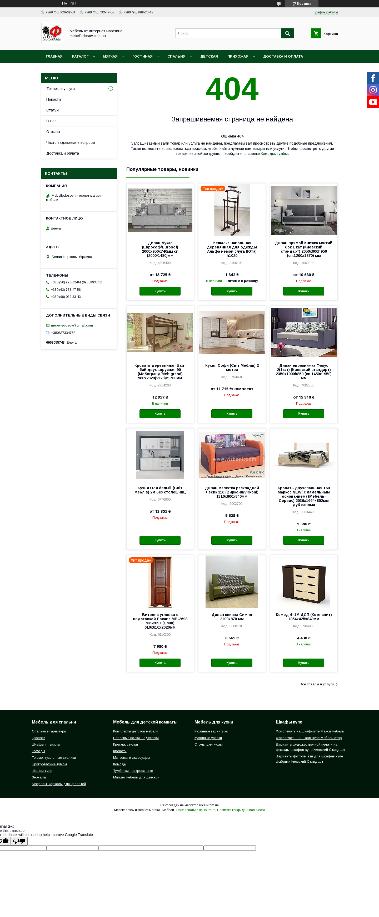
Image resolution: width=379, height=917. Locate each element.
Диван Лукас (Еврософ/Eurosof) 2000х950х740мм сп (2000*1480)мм (160, 249)
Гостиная (142, 56)
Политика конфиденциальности (241, 810)
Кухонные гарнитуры (211, 731)
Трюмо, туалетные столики (54, 758)
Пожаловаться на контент (195, 810)
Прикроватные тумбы (49, 764)
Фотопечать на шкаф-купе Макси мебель (310, 731)
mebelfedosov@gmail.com (72, 325)
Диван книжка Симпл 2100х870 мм (232, 617)
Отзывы (53, 132)
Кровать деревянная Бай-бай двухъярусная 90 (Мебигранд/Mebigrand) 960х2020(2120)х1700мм (160, 371)
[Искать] (287, 33)
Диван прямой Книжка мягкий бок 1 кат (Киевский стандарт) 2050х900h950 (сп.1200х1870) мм (303, 249)
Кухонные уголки (208, 738)
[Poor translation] (19, 841)
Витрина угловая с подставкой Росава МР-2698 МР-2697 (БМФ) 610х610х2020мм (160, 621)
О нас (51, 121)
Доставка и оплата (283, 56)
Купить (160, 291)
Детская (209, 56)
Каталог (80, 56)
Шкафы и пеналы (46, 744)
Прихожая (237, 56)
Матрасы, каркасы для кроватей (59, 784)
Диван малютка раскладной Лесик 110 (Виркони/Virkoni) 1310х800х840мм (232, 492)
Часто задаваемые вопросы (70, 142)
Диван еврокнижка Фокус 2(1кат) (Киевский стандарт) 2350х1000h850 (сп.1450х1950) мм (304, 371)
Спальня (176, 56)
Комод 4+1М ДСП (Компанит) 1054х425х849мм (304, 617)
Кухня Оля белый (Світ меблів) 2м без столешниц (160, 490)
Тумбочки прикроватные (133, 771)
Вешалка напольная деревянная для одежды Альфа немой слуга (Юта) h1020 (232, 249)
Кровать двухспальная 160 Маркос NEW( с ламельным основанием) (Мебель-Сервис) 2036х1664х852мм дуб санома (304, 496)
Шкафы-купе (42, 771)
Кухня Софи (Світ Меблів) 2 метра (232, 367)
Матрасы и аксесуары (131, 758)
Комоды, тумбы (274, 153)
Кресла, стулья (125, 744)
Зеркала (39, 777)
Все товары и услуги (317, 684)
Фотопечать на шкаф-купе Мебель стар (309, 738)
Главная (54, 56)
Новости (53, 99)
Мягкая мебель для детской (136, 777)
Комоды (38, 751)
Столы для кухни (209, 744)
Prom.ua (212, 805)
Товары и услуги (60, 88)
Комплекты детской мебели (135, 731)
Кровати (38, 738)
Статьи (52, 110)
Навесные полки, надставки (136, 738)
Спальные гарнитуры (49, 731)
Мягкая (110, 56)
